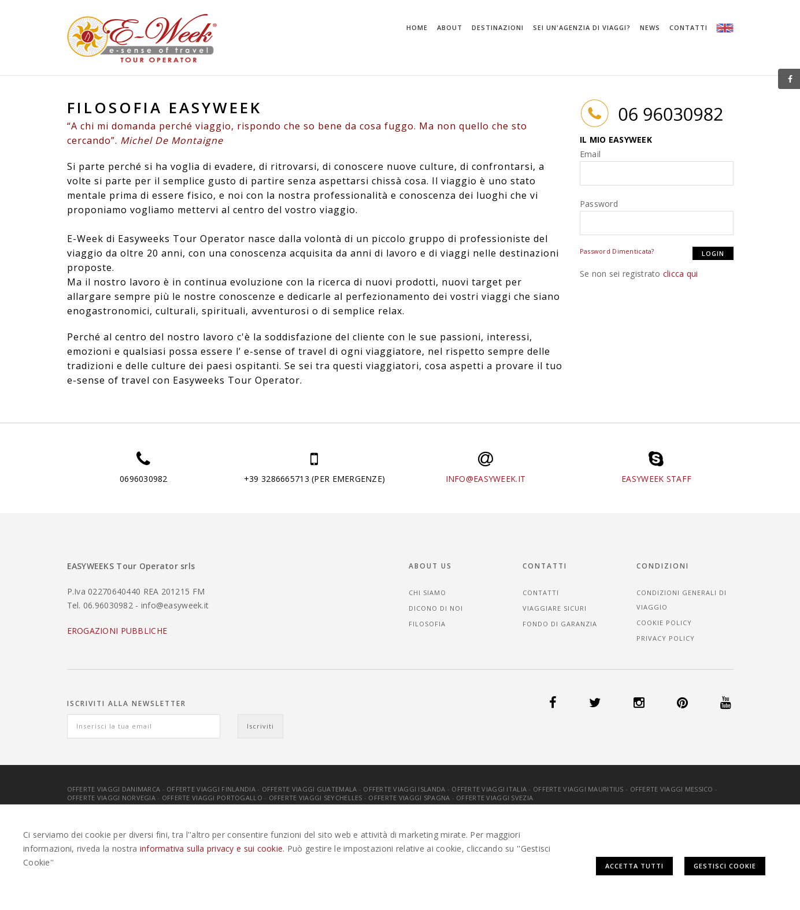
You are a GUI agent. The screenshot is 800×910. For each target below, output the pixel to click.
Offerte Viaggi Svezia (494, 797)
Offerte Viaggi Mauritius (578, 789)
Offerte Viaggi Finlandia (210, 789)
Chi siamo (427, 592)
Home (417, 27)
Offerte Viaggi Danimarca (114, 789)
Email (590, 153)
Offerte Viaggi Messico (671, 789)
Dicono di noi (436, 608)
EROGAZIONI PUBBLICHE (117, 630)
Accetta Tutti (634, 865)
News (650, 27)
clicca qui (680, 273)
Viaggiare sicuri (555, 608)
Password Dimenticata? (617, 251)
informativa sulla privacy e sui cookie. (212, 848)
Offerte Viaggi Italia (489, 789)
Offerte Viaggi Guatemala (309, 789)
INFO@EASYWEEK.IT (485, 478)
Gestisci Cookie (725, 865)
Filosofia (427, 623)
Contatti (688, 27)
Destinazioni (498, 27)
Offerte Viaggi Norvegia (111, 797)
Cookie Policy (664, 622)
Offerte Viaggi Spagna (409, 797)
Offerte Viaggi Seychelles (315, 797)
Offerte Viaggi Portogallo (212, 797)
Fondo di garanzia (560, 623)
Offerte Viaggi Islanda (404, 789)
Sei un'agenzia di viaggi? (582, 27)
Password (599, 203)
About (449, 27)
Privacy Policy (665, 638)
